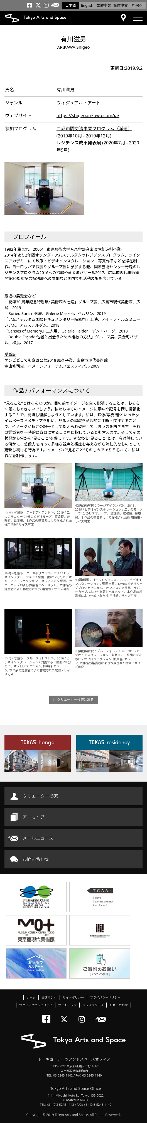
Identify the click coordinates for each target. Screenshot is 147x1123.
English (87, 5)
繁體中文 (104, 5)
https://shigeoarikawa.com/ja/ (88, 115)
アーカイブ (34, 817)
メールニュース (38, 838)
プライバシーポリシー (105, 997)
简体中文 (120, 5)
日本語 (70, 5)
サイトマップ (67, 1005)
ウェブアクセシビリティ (35, 1005)
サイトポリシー (73, 997)
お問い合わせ (36, 859)
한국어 (137, 5)
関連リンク (49, 997)
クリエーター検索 (40, 796)
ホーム (31, 997)
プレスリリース (93, 1005)
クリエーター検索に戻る (75, 699)
